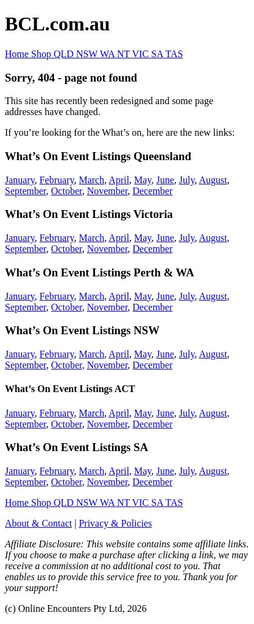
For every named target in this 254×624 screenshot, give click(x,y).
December (153, 191)
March (91, 180)
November (107, 191)
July (187, 180)
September (25, 191)
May (142, 180)
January (20, 180)
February (57, 180)
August (213, 180)
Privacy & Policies (115, 523)
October (66, 191)
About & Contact (38, 523)
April (118, 180)
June (165, 180)
